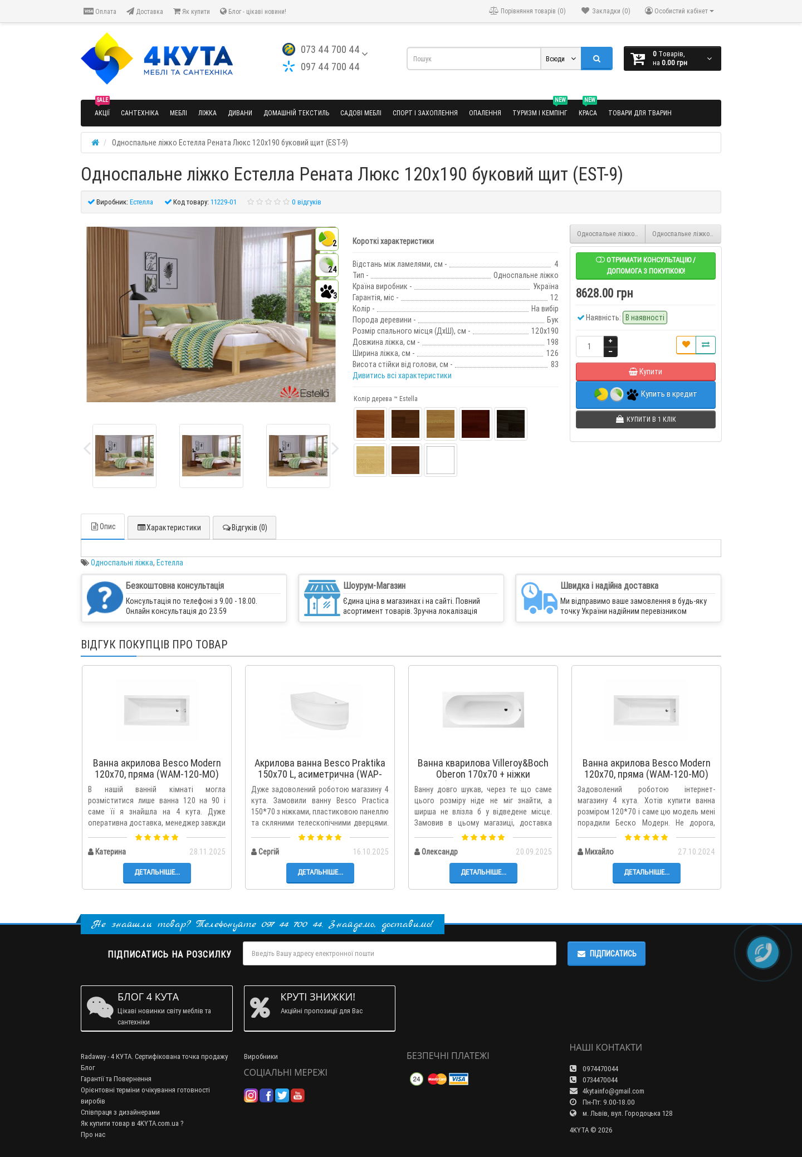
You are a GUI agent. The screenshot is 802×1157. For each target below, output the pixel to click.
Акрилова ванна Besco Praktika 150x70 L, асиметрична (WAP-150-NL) (320, 774)
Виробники (261, 1056)
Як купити (191, 11)
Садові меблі (361, 113)
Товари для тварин (640, 113)
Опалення (485, 113)
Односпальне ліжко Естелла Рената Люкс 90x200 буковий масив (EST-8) (611, 234)
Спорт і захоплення (425, 113)
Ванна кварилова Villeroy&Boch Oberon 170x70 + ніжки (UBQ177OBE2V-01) (483, 774)
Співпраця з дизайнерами (120, 1112)
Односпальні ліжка (122, 563)
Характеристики (168, 528)
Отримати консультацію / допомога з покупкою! (646, 265)
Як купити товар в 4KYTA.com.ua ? (132, 1123)
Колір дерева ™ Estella (386, 398)
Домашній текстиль (296, 113)
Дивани (240, 113)
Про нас (93, 1134)
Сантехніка (140, 113)
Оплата (100, 11)
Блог (88, 1067)
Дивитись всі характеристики (402, 375)
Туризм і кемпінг (540, 108)
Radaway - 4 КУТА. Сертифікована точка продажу (154, 1056)
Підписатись (606, 954)
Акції (102, 108)
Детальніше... (157, 872)
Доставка (144, 11)
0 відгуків (306, 202)
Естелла (170, 563)
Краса (588, 108)
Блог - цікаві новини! (253, 11)
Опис (103, 526)
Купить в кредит (645, 394)
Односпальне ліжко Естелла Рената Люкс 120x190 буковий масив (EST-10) (686, 234)
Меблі (178, 113)
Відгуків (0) (244, 528)
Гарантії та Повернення (116, 1078)
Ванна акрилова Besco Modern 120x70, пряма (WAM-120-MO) (157, 768)
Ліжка (207, 113)
